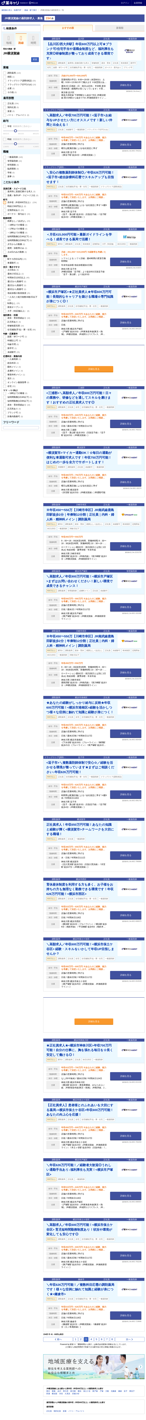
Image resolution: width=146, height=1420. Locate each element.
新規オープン (15, 307)
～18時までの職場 (17, 232)
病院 (11, 77)
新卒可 (12, 348)
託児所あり (14, 322)
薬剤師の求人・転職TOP (11, 10)
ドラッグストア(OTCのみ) (21, 84)
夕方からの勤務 (16, 244)
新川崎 (73, 1391)
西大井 (65, 1391)
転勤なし (13, 303)
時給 (19, 139)
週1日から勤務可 (16, 281)
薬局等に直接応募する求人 (21, 191)
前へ (58, 1339)
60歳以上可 (14, 340)
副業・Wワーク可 (17, 336)
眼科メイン (14, 367)
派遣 (11, 111)
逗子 (125, 1391)
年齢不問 (13, 344)
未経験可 (13, 352)
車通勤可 (13, 263)
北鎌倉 (113, 1391)
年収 (19, 126)
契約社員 (13, 107)
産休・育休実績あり (18, 318)
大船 (107, 1391)
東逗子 (132, 1391)
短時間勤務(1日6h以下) (19, 240)
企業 (11, 88)
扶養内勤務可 (15, 416)
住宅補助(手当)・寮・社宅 (21, 329)
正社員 (13, 103)
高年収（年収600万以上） (22, 202)
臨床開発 (13, 168)
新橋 (53, 1391)
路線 (21, 39)
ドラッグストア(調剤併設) (21, 80)
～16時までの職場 (17, 225)
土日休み (13, 270)
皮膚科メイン (15, 370)
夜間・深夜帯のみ (17, 248)
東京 (48, 1391)
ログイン (125, 3)
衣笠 (61, 1394)
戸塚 (101, 1391)
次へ (129, 1339)
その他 (12, 92)
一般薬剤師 (15, 157)
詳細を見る (125, 85)
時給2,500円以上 (16, 206)
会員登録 (138, 3)
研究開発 (13, 165)
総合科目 (13, 363)
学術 (11, 172)
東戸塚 (95, 1391)
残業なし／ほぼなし (18, 221)
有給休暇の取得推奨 (18, 293)
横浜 (79, 1391)
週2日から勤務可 (16, 285)
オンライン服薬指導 (18, 382)
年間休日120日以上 (18, 277)
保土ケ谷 (86, 1391)
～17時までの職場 (17, 229)
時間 (33, 39)
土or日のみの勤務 (17, 252)
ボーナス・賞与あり (18, 214)
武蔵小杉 (75, 1394)
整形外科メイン (16, 374)
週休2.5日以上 (15, 273)
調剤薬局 (14, 73)
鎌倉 (120, 1391)
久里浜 (67, 1394)
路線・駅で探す (30, 10)
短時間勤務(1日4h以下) (19, 236)
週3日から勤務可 (16, 289)
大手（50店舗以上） (18, 311)
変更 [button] (35, 59)
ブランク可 (14, 412)
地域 (9, 39)
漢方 (11, 378)
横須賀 (54, 1394)
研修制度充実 (15, 325)
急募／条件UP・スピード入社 (22, 195)
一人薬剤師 (14, 359)
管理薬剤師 (14, 161)
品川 (59, 1391)
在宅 (11, 386)
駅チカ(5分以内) (16, 259)
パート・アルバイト (18, 115)
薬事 (11, 176)
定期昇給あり (15, 210)
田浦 (48, 1394)
